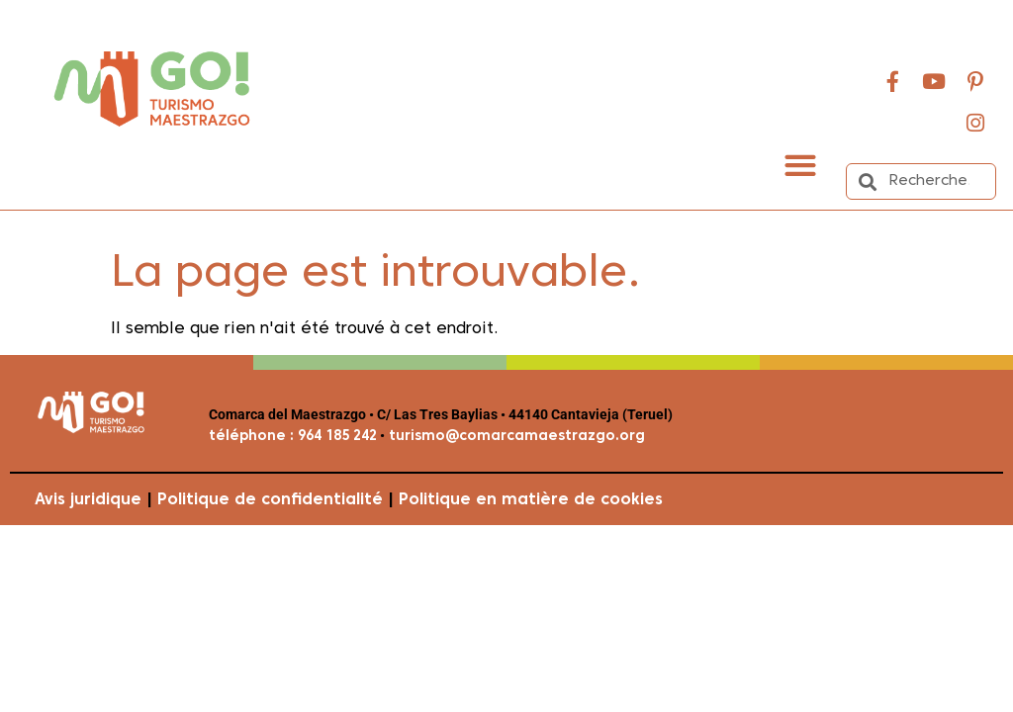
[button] (801, 164)
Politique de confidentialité (270, 500)
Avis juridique (88, 500)
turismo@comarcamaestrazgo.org (515, 436)
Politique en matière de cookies (531, 500)
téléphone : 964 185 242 (293, 436)
